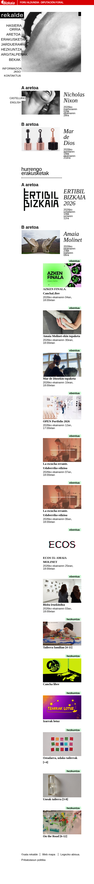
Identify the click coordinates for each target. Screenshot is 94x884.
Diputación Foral (52, 2)
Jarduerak (11, 44)
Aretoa (13, 34)
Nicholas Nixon (74, 97)
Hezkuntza (11, 49)
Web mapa (48, 854)
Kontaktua (12, 75)
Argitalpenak (14, 54)
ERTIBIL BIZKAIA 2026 (74, 197)
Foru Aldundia (29, 2)
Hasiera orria (14, 27)
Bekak (15, 60)
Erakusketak (13, 39)
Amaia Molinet (73, 237)
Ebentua (74, 260)
